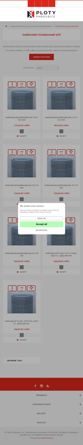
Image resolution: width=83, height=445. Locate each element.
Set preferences (41, 230)
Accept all (41, 224)
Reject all (41, 218)
